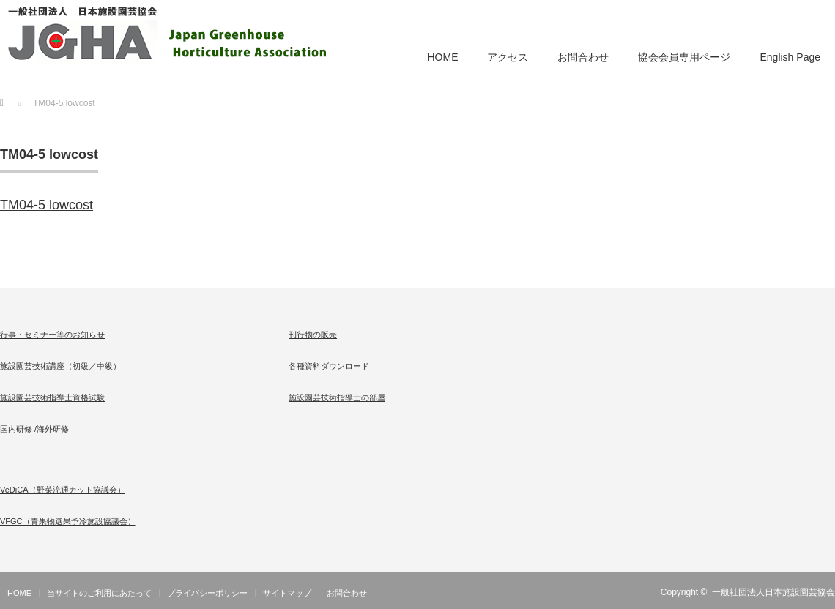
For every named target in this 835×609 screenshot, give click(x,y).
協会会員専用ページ (684, 57)
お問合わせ (583, 57)
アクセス (507, 57)
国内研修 (16, 429)
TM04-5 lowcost (46, 205)
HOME (442, 57)
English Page (790, 57)
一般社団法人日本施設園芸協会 (773, 592)
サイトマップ (287, 593)
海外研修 (53, 429)
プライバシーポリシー (207, 593)
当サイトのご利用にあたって (99, 593)
